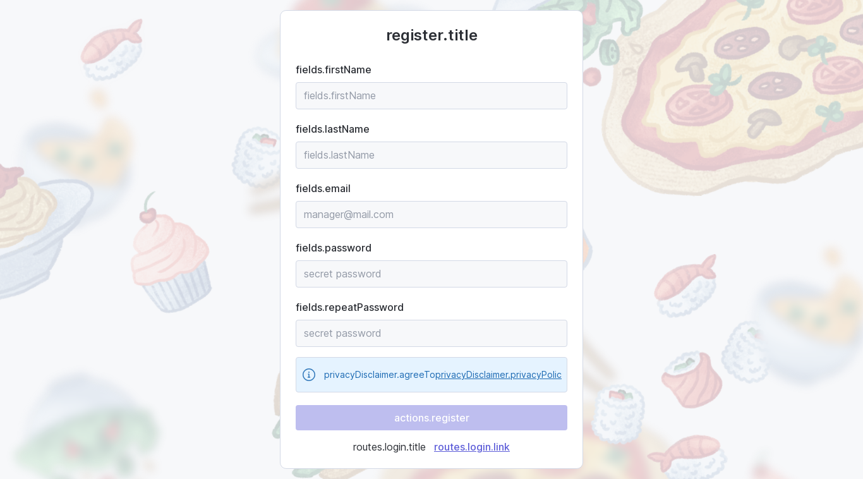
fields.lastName (333, 129)
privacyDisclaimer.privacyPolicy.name (513, 374)
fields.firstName (333, 69)
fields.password (333, 247)
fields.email (323, 188)
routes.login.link (472, 446)
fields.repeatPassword (350, 307)
